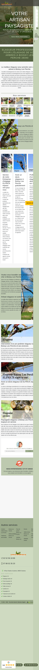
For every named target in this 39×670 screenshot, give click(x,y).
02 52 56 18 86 (8, 558)
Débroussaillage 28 (7, 583)
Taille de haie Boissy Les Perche (27, 533)
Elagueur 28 (6, 576)
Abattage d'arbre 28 (7, 578)
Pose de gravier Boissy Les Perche (18, 532)
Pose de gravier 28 (7, 581)
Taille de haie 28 (6, 586)
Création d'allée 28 (7, 596)
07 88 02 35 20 (31, 665)
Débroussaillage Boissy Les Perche (12, 535)
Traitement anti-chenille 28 (9, 593)
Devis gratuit (32, 203)
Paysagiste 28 (6, 591)
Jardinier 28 (5, 588)
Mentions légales (22, 602)
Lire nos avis (8, 667)
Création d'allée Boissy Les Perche (4, 531)
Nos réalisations (19, 37)
